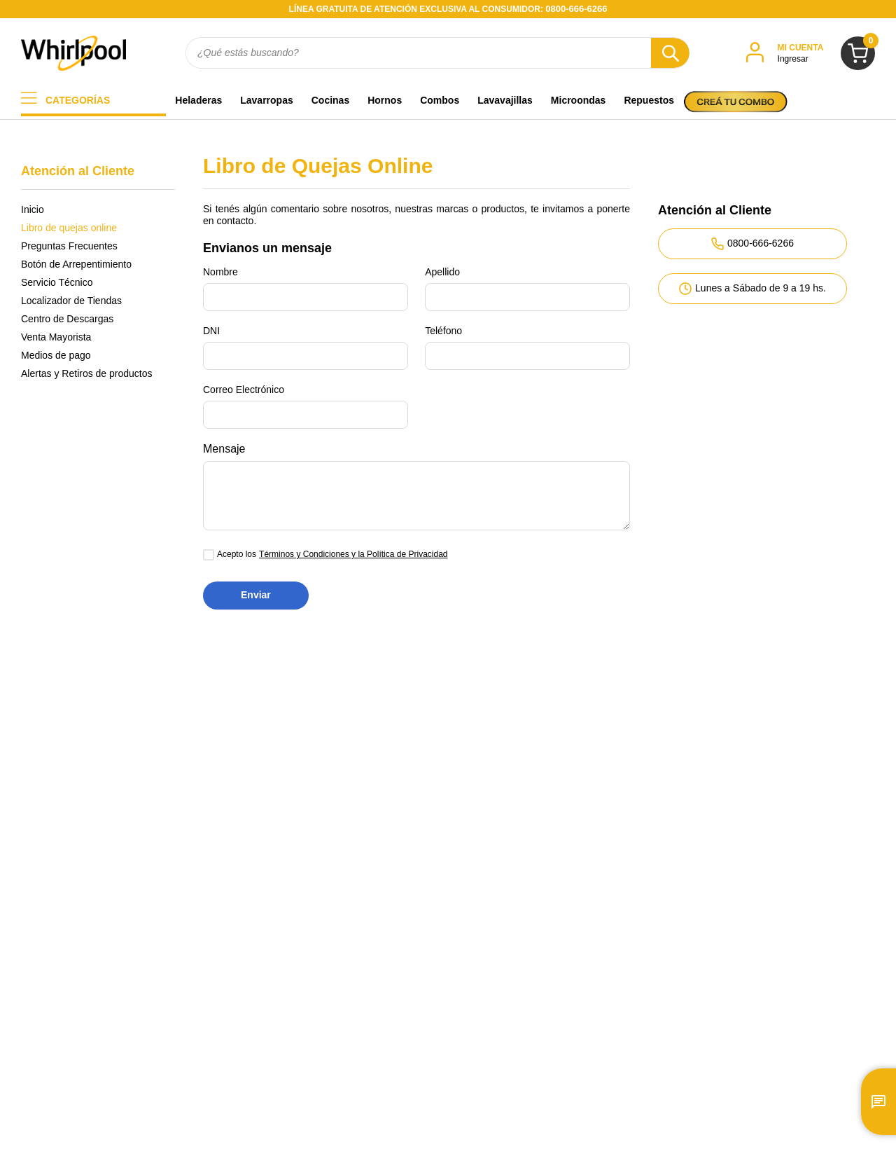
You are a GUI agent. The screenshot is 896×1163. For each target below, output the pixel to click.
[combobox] (438, 53)
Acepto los (236, 554)
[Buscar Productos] (670, 53)
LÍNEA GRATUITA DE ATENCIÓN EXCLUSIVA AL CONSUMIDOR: (448, 9)
